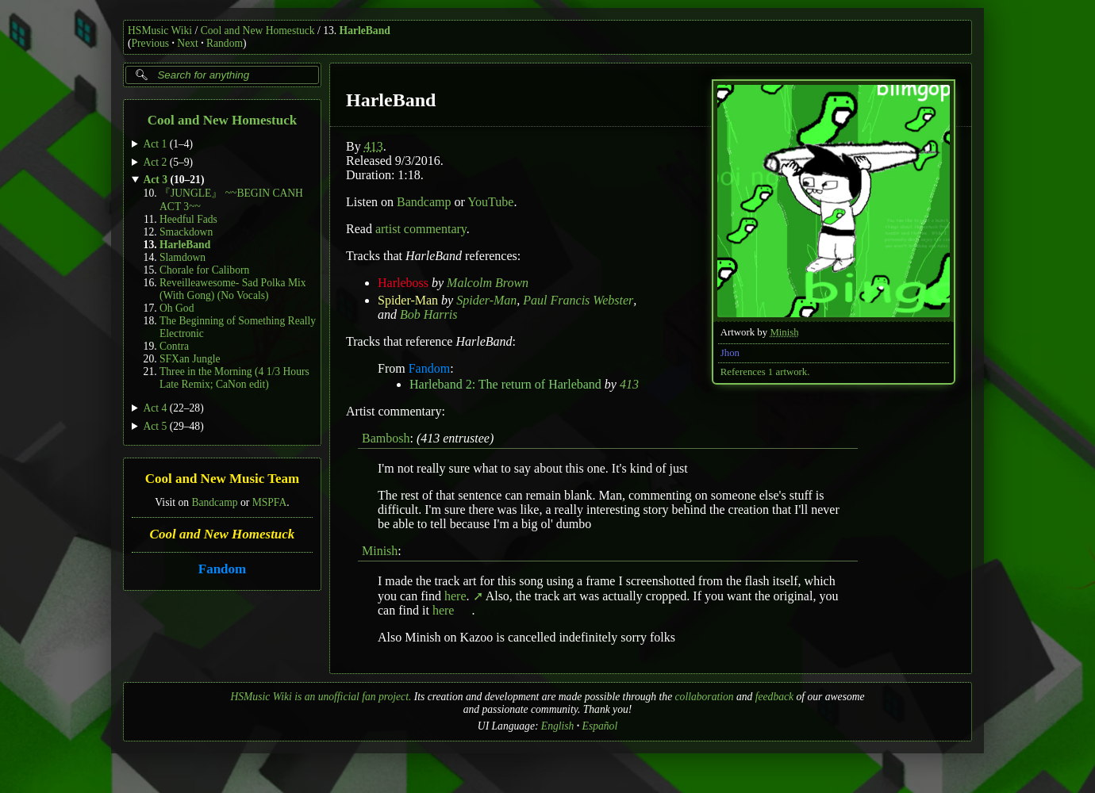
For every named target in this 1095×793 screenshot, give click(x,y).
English (557, 726)
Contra (174, 346)
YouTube (490, 202)
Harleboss (403, 282)
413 (373, 146)
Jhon (730, 352)
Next (187, 43)
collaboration (704, 697)
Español (600, 726)
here (457, 596)
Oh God (176, 308)
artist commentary (421, 229)
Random (224, 43)
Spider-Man (408, 300)
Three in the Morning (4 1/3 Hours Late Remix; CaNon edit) (234, 378)
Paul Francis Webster (578, 300)
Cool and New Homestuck (258, 30)
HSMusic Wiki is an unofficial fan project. (320, 697)
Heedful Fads (188, 219)
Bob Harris (428, 314)
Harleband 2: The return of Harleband (505, 384)
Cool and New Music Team (222, 478)
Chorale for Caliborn (204, 270)
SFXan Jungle (190, 359)
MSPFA (269, 502)
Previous (151, 43)
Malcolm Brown (487, 282)
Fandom (222, 569)
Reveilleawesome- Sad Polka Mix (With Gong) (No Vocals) (232, 289)
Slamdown (182, 257)
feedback (774, 697)
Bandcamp (214, 502)
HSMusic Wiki (160, 30)
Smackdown (186, 232)
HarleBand (365, 30)
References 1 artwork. (765, 371)
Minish (784, 332)
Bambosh (385, 438)
